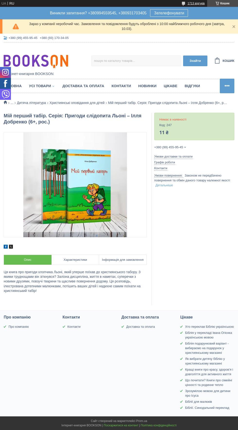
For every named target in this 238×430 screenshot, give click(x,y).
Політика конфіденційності (159, 425)
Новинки (147, 86)
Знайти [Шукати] (195, 61)
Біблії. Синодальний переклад (207, 408)
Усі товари (40, 86)
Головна (13, 86)
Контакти (121, 86)
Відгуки (192, 86)
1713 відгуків (196, 3)
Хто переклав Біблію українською (209, 326)
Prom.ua (141, 421)
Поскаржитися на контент (121, 425)
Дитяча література (31, 103)
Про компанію (18, 326)
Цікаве (170, 86)
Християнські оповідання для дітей (77, 103)
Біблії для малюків (198, 401)
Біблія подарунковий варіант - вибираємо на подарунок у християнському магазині (207, 348)
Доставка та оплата (83, 86)
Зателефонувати (169, 13)
